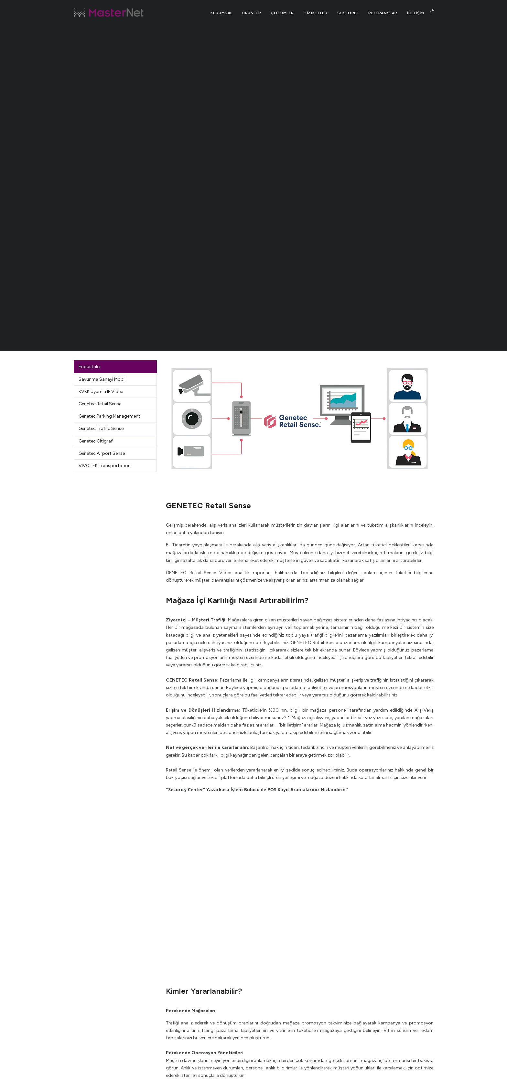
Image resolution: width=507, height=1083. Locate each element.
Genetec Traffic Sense (101, 428)
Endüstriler (90, 366)
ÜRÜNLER (251, 13)
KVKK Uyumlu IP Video (101, 391)
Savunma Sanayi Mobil (102, 379)
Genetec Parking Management (109, 416)
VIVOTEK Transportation (105, 465)
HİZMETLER (315, 13)
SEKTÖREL (348, 13)
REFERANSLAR (382, 13)
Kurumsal (221, 13)
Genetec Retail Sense (100, 404)
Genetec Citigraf (96, 441)
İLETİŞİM (415, 13)
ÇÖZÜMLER (282, 13)
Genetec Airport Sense (102, 453)
